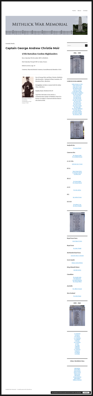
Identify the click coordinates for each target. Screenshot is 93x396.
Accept (86, 392)
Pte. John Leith (77, 107)
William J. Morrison (77, 379)
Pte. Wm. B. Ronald (77, 206)
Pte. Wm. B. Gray (77, 104)
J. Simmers (77, 351)
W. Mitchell (77, 348)
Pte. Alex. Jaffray (77, 190)
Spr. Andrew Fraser (77, 197)
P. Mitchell (77, 346)
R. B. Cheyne (77, 336)
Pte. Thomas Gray (77, 103)
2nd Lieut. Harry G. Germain (77, 255)
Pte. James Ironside (77, 105)
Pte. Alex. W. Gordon (77, 100)
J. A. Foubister (77, 339)
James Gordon (77, 371)
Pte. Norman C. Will (77, 114)
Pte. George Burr (77, 95)
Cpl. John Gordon (77, 270)
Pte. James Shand (77, 148)
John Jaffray (77, 375)
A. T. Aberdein (77, 333)
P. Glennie (77, 340)
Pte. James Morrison (77, 280)
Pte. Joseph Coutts (77, 277)
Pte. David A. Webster (77, 113)
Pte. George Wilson (77, 281)
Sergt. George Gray (77, 85)
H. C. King (77, 345)
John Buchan (77, 368)
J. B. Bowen (77, 335)
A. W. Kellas (77, 353)
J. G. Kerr (77, 343)
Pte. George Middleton (77, 108)
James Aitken (77, 369)
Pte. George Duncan (77, 182)
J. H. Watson (77, 352)
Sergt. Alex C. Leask (77, 87)
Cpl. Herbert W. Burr (77, 88)
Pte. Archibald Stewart (77, 156)
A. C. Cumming (77, 338)
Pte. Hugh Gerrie (77, 278)
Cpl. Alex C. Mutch (77, 90)
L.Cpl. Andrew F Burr (77, 91)
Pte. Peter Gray (77, 101)
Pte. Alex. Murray (77, 110)
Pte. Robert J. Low (77, 204)
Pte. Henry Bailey (77, 181)
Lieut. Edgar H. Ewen (77, 241)
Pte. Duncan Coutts (77, 155)
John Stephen (77, 378)
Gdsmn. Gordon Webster (77, 262)
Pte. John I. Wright (77, 248)
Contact (85, 10)
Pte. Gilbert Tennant (77, 288)
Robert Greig (77, 374)
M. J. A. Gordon (77, 342)
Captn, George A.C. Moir (77, 84)
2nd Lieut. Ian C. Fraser (77, 164)
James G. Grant (77, 372)
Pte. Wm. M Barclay (77, 94)
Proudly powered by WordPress (24, 389)
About (79, 10)
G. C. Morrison (77, 349)
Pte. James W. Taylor (77, 111)
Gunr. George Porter (77, 171)
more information (78, 392)
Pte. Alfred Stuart (77, 296)
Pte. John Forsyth (77, 98)
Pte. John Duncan (77, 97)
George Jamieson (77, 377)
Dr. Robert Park (77, 174)
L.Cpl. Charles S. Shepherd (77, 92)
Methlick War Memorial (11, 389)
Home (74, 10)
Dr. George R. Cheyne (77, 172)
